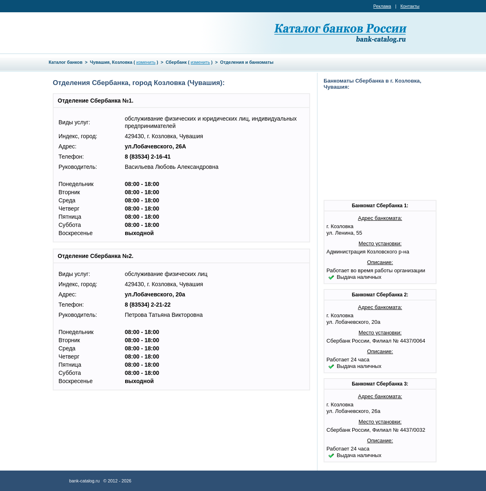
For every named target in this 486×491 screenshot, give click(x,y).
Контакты (410, 6)
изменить (145, 62)
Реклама (382, 6)
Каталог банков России (341, 32)
